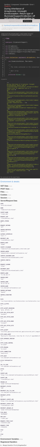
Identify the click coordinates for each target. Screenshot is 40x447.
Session (4, 198)
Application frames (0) (15, 21)
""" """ (22, 128)
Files (2, 192)
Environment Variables (10, 439)
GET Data (4, 186)
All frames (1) (27, 21)
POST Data (5, 189)
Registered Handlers (9, 442)
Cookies (4, 195)
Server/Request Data (9, 201)
